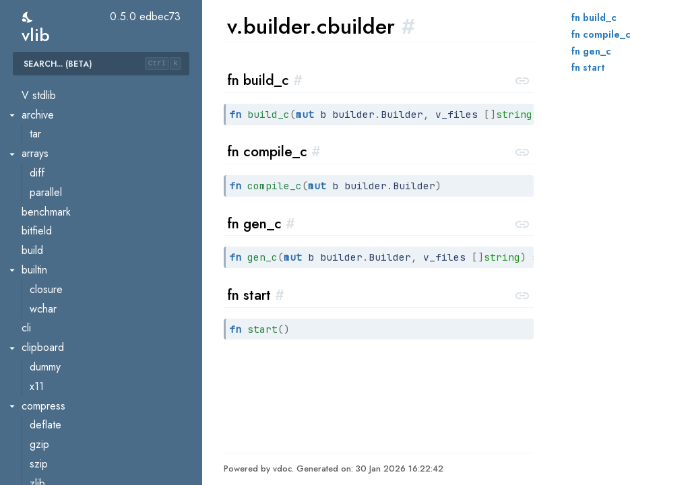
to (34, 87)
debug (44, 436)
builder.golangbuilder (77, 261)
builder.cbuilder (65, 242)
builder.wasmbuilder (74, 339)
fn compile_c (601, 34)
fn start (588, 67)
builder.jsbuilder (65, 300)
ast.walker (52, 184)
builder (45, 222)
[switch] (28, 17)
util (36, 125)
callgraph (50, 358)
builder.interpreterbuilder (86, 281)
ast (36, 164)
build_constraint (65, 203)
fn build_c (594, 17)
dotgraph (50, 475)
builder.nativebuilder (75, 319)
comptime (51, 416)
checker (48, 397)
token (42, 106)
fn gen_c (591, 51)
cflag (41, 378)
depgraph (52, 455)
